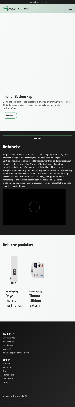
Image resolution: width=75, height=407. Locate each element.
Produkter (7, 367)
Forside (6, 363)
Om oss (6, 371)
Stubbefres (8, 345)
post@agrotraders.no (33, 2)
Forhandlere (8, 374)
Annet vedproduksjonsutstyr (16, 352)
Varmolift (7, 349)
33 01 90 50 (44, 2)
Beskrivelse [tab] (37, 138)
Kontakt (6, 382)
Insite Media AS (20, 396)
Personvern (8, 378)
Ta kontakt (10, 115)
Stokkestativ (8, 341)
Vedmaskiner (9, 337)
